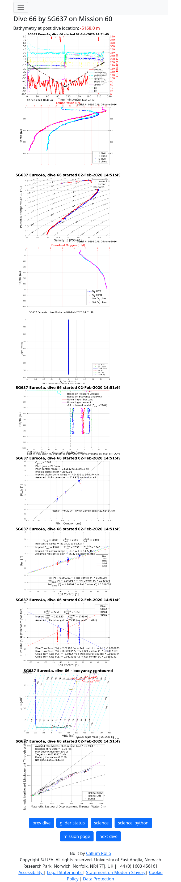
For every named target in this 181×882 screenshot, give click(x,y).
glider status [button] (72, 823)
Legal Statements (65, 872)
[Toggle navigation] (20, 7)
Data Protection (98, 879)
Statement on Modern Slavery (115, 872)
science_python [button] (133, 823)
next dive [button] (108, 836)
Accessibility (30, 872)
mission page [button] (77, 836)
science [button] (101, 823)
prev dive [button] (41, 823)
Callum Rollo (98, 853)
